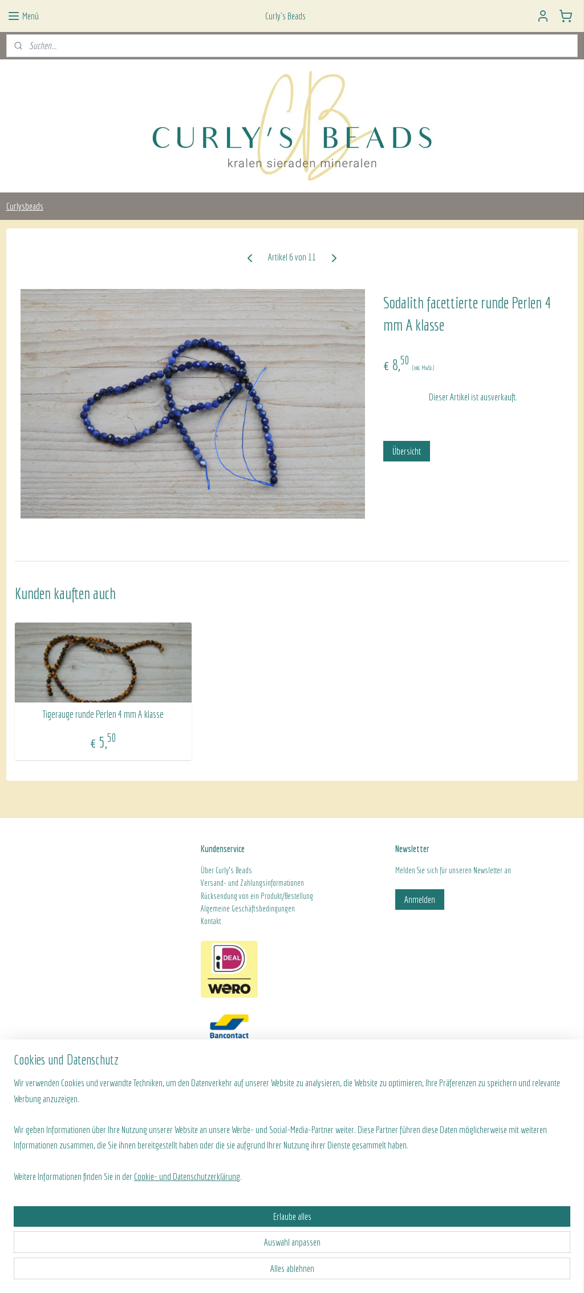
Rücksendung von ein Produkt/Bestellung (257, 896)
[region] (217, 1224)
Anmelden (419, 899)
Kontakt (211, 921)
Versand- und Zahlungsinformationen (252, 883)
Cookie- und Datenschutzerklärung (187, 1271)
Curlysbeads (24, 205)
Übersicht (406, 450)
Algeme (211, 908)
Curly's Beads (234, 870)
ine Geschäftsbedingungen (258, 908)
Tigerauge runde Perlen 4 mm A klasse (103, 714)
